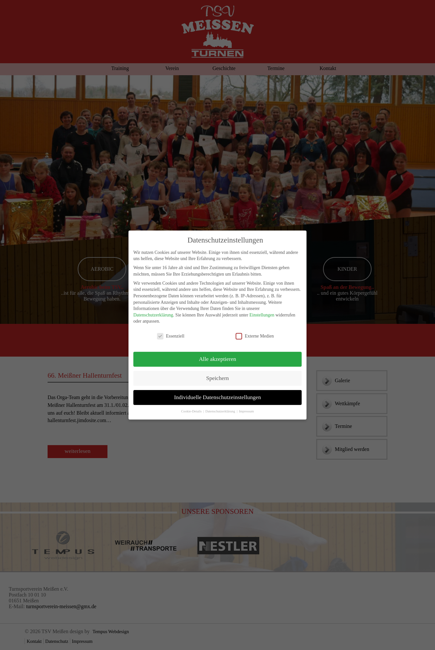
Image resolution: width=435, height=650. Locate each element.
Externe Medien (255, 330)
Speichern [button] (217, 372)
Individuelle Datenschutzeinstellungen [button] (217, 391)
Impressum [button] (246, 406)
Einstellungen (261, 309)
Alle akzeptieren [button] (217, 353)
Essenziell (170, 330)
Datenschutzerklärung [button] (220, 406)
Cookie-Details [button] (191, 406)
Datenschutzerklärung (153, 309)
